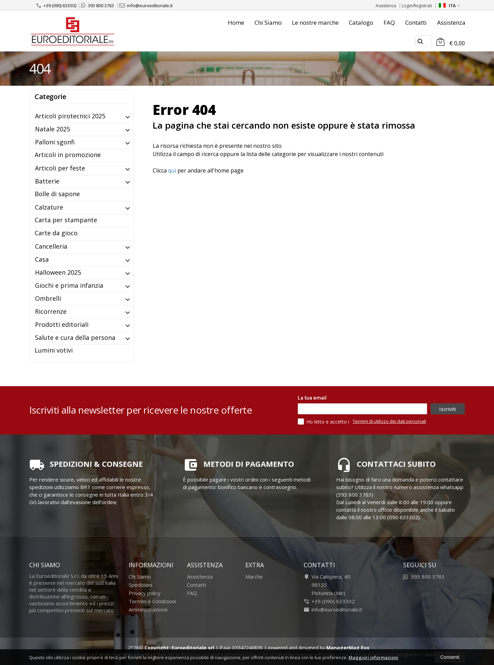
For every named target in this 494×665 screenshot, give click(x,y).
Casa (42, 259)
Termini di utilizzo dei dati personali (389, 421)
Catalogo (361, 22)
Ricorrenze (51, 311)
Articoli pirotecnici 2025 (70, 116)
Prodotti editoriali (62, 324)
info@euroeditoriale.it (146, 5)
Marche (254, 576)
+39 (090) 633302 (56, 5)
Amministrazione (148, 609)
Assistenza (386, 6)
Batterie (47, 181)
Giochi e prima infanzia (69, 285)
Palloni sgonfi (55, 142)
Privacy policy (145, 593)
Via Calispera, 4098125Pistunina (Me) (327, 584)
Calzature (49, 207)
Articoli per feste (60, 168)
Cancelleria (51, 246)
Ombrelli (48, 298)
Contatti (416, 22)
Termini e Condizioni (152, 601)
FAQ (389, 22)
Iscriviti (447, 408)
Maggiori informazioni (373, 657)
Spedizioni (140, 584)
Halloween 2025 (58, 272)
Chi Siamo (268, 22)
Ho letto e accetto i (324, 421)
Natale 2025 (52, 129)
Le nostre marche (315, 22)
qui (172, 170)
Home (236, 22)
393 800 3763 (97, 5)
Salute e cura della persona (75, 337)
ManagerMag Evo (347, 647)
